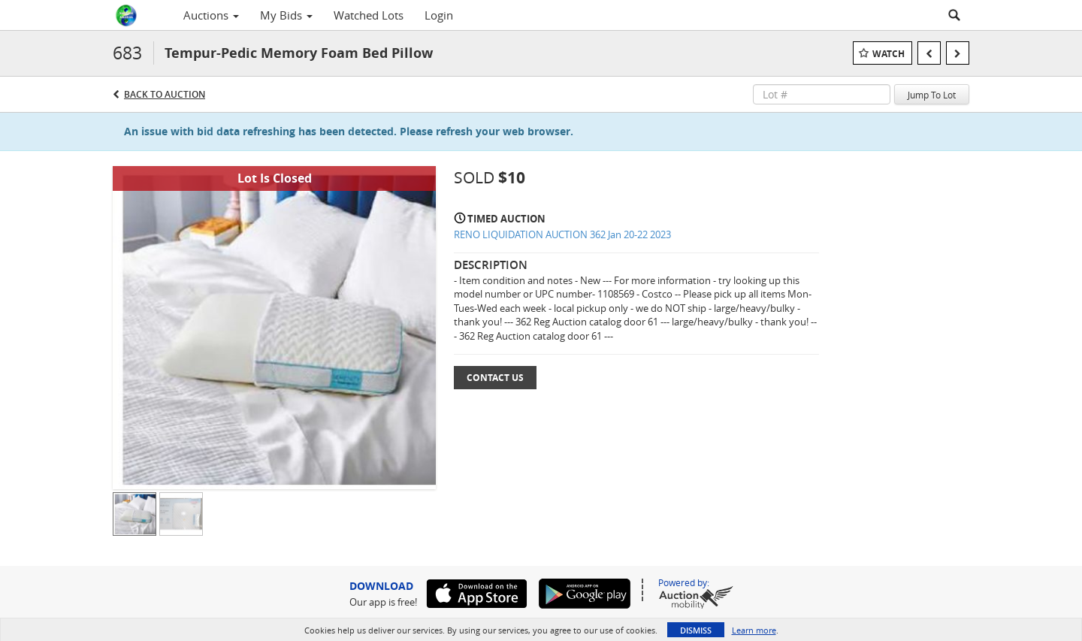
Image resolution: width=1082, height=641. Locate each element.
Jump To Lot (932, 95)
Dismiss (696, 630)
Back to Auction (164, 94)
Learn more (754, 630)
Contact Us (495, 377)
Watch (888, 53)
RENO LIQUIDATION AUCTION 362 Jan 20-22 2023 (562, 234)
